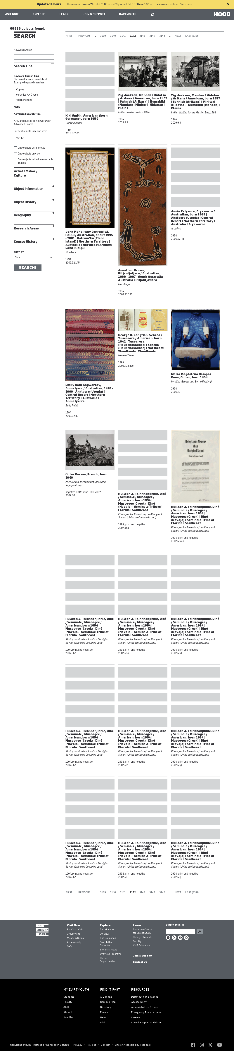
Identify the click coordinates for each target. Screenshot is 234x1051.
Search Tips (23, 66)
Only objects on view (29, 153)
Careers (135, 1017)
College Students (142, 937)
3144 (152, 36)
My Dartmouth (76, 989)
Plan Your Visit (75, 929)
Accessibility (74, 942)
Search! (27, 268)
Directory (105, 1007)
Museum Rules (75, 938)
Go (200, 931)
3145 (162, 36)
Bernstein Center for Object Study (142, 931)
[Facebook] (193, 1044)
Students (68, 996)
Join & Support (94, 14)
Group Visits (73, 934)
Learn (64, 14)
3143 (142, 36)
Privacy (77, 1044)
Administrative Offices (144, 1007)
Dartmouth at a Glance (144, 996)
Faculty (137, 941)
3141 (123, 36)
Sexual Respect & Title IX (146, 1022)
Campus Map (108, 1001)
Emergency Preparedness (146, 1012)
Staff (66, 1007)
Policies (91, 1044)
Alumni (67, 1012)
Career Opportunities (107, 960)
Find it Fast (110, 989)
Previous (84, 36)
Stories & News (108, 949)
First (68, 36)
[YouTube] (219, 1044)
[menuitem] (77, 1004)
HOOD (222, 14)
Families (68, 1017)
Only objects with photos (31, 148)
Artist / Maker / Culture (25, 173)
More (17, 107)
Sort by (19, 252)
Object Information (28, 189)
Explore (39, 14)
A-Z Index (106, 996)
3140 (113, 36)
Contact (105, 1044)
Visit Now (12, 14)
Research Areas (26, 228)
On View (104, 934)
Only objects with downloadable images (35, 161)
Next (178, 36)
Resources (140, 989)
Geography (22, 215)
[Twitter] (210, 1044)
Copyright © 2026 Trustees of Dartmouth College (39, 1044)
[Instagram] (202, 1044)
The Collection (108, 938)
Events (104, 1012)
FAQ (69, 946)
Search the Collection (106, 944)
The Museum (107, 929)
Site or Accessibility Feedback (133, 1044)
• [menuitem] (71, 1044)
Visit (103, 1022)
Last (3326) (192, 36)
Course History (25, 242)
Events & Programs (111, 954)
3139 (103, 36)
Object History (25, 202)
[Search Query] (180, 931)
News (103, 1017)
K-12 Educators (141, 945)
